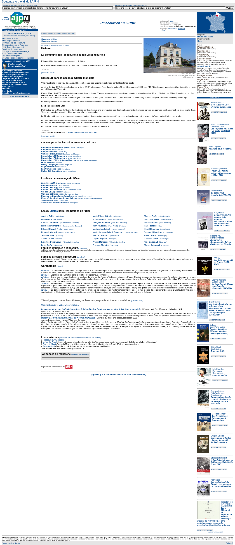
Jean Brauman (216, 395)
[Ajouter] (60, 266)
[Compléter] (82, 248)
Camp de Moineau (49, 152)
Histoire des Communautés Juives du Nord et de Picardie (220, 242)
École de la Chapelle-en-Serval (55, 196)
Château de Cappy (49, 187)
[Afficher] (53, 39)
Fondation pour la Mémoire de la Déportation (227, 504)
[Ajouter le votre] (137, 301)
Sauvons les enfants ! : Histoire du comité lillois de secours (221, 440)
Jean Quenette (204, 66)
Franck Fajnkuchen (219, 169)
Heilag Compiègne (49, 164)
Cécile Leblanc (216, 349)
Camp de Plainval (49, 154)
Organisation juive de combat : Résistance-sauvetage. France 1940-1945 (221, 400)
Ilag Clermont (47, 167)
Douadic (66, 185)
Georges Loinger (217, 391)
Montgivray (75, 183)
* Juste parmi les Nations (11, 543)
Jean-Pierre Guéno (217, 327)
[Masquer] (54, 41)
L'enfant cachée (219, 375)
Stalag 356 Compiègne (51, 171)
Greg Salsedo (217, 373)
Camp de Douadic (49, 185)
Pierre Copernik (215, 147)
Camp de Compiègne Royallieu (55, 147)
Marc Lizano (217, 371)
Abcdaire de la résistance (220, 149)
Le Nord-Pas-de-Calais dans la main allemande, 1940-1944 (222, 286)
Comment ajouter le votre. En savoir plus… (60, 305)
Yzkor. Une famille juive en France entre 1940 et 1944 (221, 173)
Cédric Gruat (216, 347)
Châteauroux (63, 200)
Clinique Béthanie (49, 194)
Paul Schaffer (216, 191)
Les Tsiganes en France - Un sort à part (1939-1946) (222, 131)
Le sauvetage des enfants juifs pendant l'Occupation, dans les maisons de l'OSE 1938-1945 (223, 220)
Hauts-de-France (205, 37)
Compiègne (79, 147)
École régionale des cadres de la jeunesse (61, 198)
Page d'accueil (5, 18)
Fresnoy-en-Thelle (74, 190)
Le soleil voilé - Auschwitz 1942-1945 (221, 194)
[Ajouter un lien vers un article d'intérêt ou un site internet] (79, 338)
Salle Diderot (47, 200)
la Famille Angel (50, 342)
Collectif (213, 325)
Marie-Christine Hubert (220, 125)
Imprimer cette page (19, 96)
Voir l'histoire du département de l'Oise (55, 46)
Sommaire (45, 39)
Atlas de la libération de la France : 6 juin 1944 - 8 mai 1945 (222, 462)
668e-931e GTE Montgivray (53, 183)
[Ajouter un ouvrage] (215, 532)
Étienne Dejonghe (219, 280)
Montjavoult (66, 192)
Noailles (59, 162)
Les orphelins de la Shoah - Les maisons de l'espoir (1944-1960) (221, 484)
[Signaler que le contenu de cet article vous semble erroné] (118, 374)
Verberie (67, 188)
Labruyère (74, 203)
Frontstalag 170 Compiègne (54, 158)
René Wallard (49, 346)
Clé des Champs (49, 192)
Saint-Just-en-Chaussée (71, 154)
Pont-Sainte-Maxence (89, 160)
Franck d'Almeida (217, 238)
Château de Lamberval (51, 190)
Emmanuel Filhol (217, 127)
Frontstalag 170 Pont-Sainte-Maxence (58, 160)
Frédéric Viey (215, 236)
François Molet (49, 344)
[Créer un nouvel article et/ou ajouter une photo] (58, 33)
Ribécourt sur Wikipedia (53, 340)
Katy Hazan (219, 213)
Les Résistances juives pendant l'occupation (219, 418)
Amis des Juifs (218, 351)
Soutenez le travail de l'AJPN (20, 1)
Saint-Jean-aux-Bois (70, 194)
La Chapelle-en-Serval (83, 196)
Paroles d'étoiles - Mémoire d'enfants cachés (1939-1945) (219, 331)
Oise (199, 41)
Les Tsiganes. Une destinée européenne (221, 106)
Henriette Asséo (217, 103)
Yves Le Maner (218, 282)
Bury (65, 152)
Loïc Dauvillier (218, 369)
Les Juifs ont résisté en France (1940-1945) (223, 262)
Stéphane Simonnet (219, 458)
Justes (54, 210)
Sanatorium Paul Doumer (53, 202)
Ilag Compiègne (48, 169)
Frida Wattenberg (218, 393)
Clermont (62, 167)
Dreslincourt (172, 29)
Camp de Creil (48, 149)
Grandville (46, 162)
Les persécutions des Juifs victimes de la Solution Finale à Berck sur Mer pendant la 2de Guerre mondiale (91, 309)
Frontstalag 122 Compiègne (54, 156)
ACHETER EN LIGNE (219, 112)
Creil (61, 150)
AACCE (217, 258)
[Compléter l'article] (48, 73)
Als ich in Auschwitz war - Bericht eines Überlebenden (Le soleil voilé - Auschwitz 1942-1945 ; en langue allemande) (220, 309)
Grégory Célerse (217, 436)
